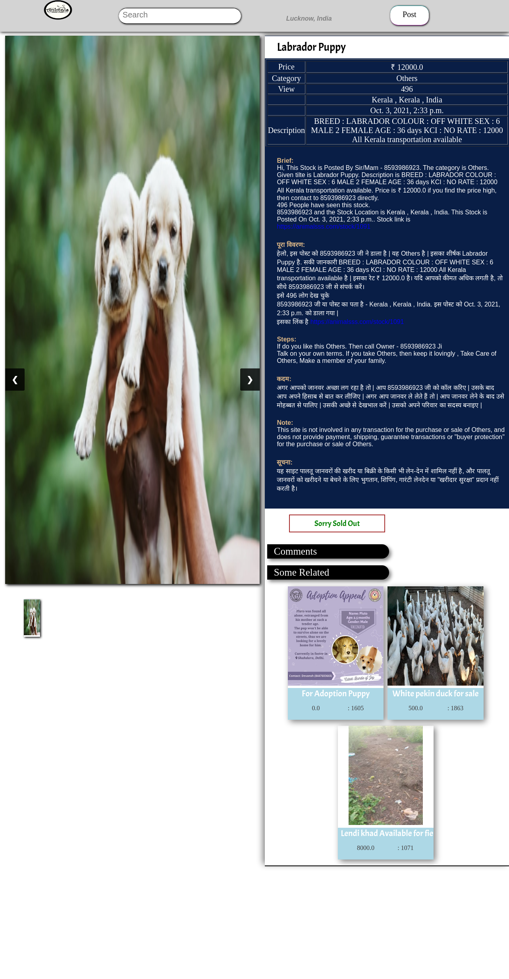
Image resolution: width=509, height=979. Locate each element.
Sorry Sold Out (337, 523)
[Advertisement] (238, 921)
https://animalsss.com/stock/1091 (323, 226)
